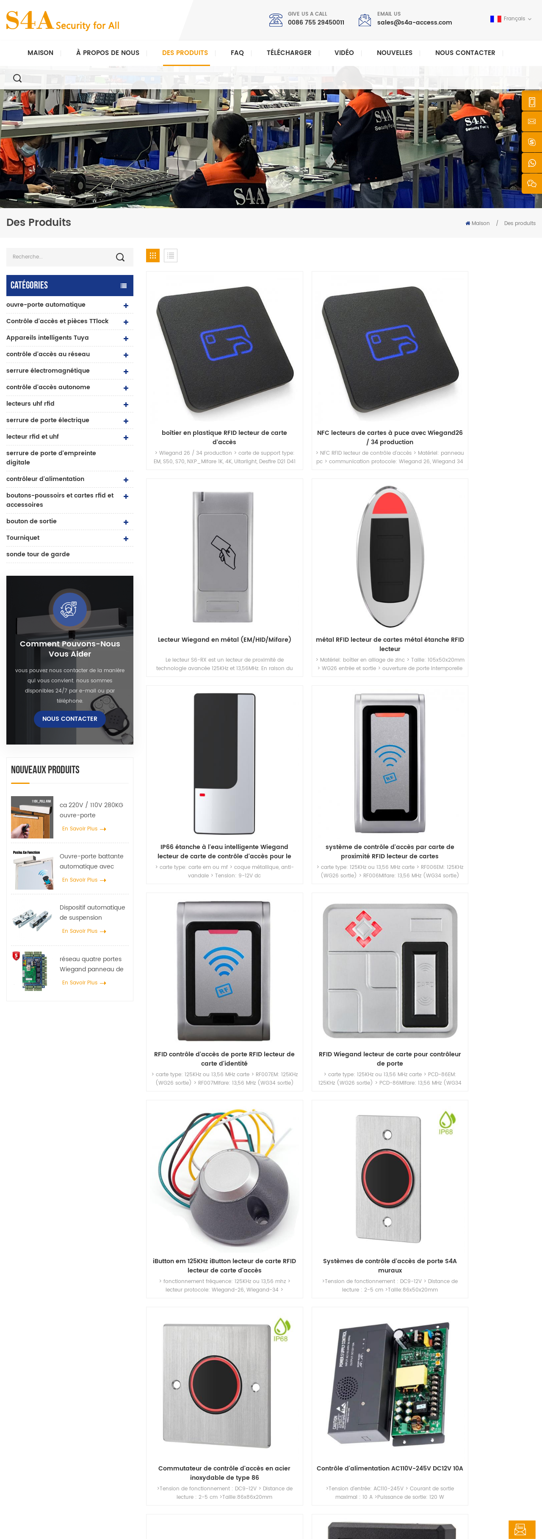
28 (383, 853)
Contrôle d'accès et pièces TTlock (57, 321)
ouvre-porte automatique (46, 305)
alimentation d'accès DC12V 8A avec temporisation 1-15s (191, 795)
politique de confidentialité (243, 1525)
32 (464, 853)
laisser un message (490, 1529)
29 (404, 853)
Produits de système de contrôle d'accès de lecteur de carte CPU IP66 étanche (490, 795)
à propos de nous (312, 1370)
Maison (40, 53)
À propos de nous (107, 53)
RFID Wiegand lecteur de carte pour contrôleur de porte (490, 513)
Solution (300, 1410)
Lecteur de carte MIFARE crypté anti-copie (390, 795)
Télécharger (289, 53)
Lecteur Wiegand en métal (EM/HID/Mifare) (390, 372)
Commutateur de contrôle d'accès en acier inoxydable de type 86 (391, 654)
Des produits (185, 53)
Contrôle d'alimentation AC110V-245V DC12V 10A (490, 654)
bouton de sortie (31, 521)
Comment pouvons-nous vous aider (70, 649)
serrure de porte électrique (47, 420)
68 (503, 853)
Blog (295, 1437)
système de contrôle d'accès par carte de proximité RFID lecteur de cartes (291, 513)
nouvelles (394, 53)
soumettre (393, 1257)
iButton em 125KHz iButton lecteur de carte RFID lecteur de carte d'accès (192, 654)
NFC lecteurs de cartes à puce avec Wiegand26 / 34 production (291, 372)
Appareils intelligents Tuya (47, 338)
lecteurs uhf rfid (30, 404)
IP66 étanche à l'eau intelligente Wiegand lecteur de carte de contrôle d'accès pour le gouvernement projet (192, 513)
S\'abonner (411, 1416)
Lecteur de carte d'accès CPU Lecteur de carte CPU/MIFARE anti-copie (291, 795)
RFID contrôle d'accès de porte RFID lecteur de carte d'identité (390, 513)
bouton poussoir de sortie (197, 1356)
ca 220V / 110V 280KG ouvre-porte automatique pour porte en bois (91, 810)
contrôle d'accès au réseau (48, 354)
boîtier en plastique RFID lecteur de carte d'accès (191, 372)
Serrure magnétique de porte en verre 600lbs (212, 1414)
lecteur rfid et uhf (32, 437)
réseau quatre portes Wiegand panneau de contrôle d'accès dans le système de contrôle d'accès (93, 964)
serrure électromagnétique (48, 371)
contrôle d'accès (186, 1383)
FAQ (237, 53)
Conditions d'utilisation (319, 1464)
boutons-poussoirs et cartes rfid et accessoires (59, 500)
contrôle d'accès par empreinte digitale (214, 1432)
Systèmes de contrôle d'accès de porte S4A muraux (291, 654)
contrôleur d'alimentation (45, 479)
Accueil (299, 1356)
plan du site (305, 1451)
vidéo (344, 53)
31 (444, 853)
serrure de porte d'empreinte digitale (51, 457)
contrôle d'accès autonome (48, 387)
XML (195, 1525)
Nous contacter (465, 53)
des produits (305, 1383)
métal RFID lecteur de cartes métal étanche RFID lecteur (490, 372)
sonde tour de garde (38, 554)
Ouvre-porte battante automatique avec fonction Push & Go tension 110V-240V (92, 862)
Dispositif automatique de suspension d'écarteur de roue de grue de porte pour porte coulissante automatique (92, 913)
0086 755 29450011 (316, 22)
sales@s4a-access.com (414, 22)
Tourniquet (22, 538)
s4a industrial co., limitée (54, 1343)
